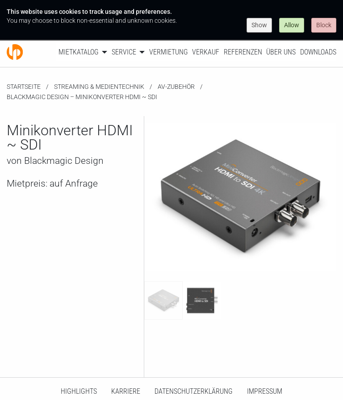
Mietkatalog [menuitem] (79, 52)
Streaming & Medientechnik (99, 86)
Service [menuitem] (124, 52)
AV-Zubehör (176, 86)
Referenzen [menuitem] (243, 52)
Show (259, 25)
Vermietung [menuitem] (168, 52)
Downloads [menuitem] (318, 52)
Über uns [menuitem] (281, 52)
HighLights (79, 391)
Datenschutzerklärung (194, 391)
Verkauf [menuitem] (205, 52)
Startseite (24, 86)
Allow (291, 25)
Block (323, 25)
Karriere (125, 391)
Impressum (264, 391)
